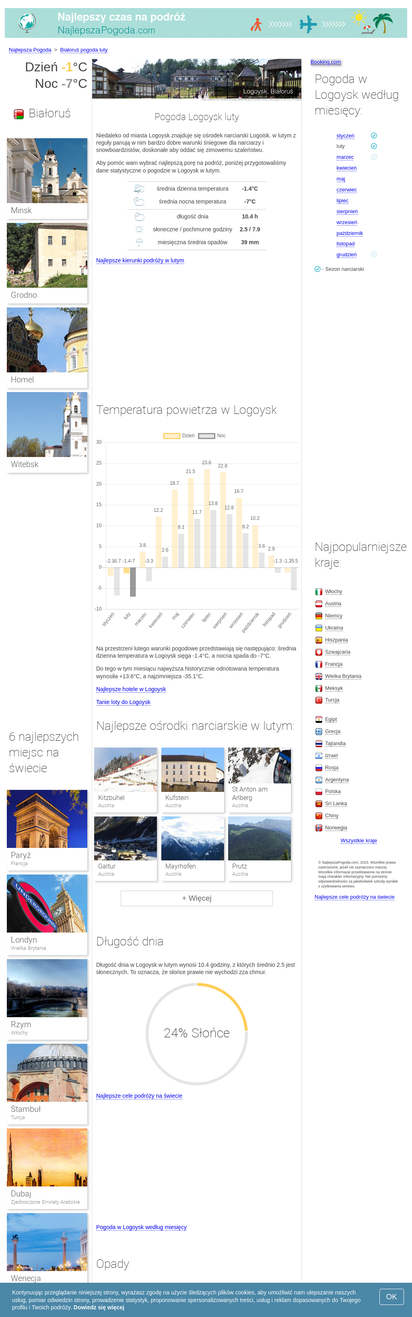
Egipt (331, 719)
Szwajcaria (337, 652)
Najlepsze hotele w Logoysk (131, 689)
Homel (22, 379)
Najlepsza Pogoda (30, 50)
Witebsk (25, 464)
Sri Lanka (336, 803)
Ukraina (334, 628)
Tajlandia (335, 743)
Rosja (331, 767)
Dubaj (21, 1194)
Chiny (331, 815)
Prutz (239, 866)
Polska (333, 791)
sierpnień (347, 211)
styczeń (345, 136)
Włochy (19, 1033)
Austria (333, 603)
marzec (345, 157)
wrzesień (347, 222)
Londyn (24, 940)
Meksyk (334, 688)
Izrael (331, 755)
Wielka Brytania (28, 948)
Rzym (21, 1024)
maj (341, 179)
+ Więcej (196, 898)
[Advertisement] (196, 326)
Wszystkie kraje (359, 840)
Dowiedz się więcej (99, 1307)
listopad (346, 244)
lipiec (343, 200)
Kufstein (177, 798)
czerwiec (347, 190)
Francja (19, 863)
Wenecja (26, 1278)
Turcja (18, 1117)
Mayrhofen (180, 866)
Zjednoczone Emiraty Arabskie (45, 1202)
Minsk (21, 210)
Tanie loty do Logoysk (123, 702)
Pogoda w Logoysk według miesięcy (141, 1227)
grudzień (347, 254)
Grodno (24, 295)
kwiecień (347, 168)
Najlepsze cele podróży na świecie (139, 1096)
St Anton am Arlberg (250, 793)
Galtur (106, 866)
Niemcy (333, 616)
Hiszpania (336, 640)
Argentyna (337, 780)
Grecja (332, 731)
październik (350, 233)
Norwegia (336, 828)
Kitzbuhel (111, 798)
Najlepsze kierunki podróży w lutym (140, 260)
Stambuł (26, 1109)
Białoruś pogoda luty (84, 50)
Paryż (21, 855)
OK (391, 1296)
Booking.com (326, 62)
